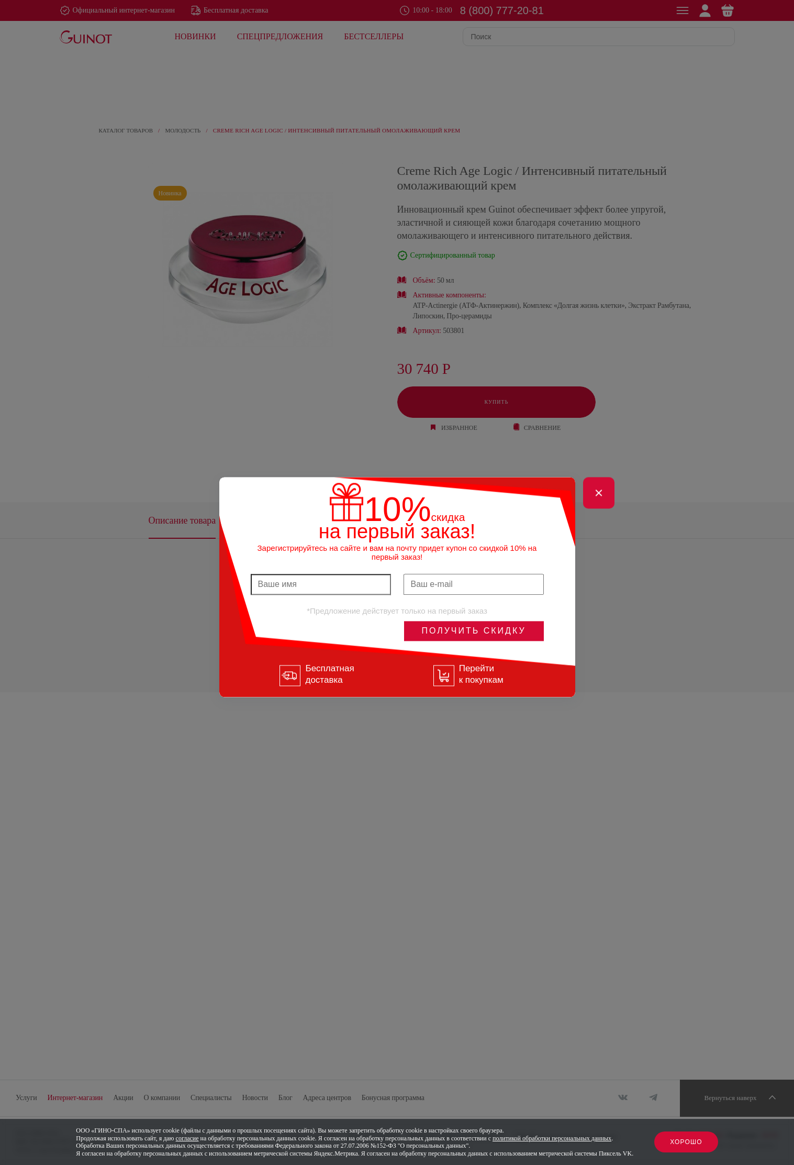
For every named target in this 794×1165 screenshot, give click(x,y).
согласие (187, 1138)
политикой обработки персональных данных (552, 1138)
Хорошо (686, 1142)
